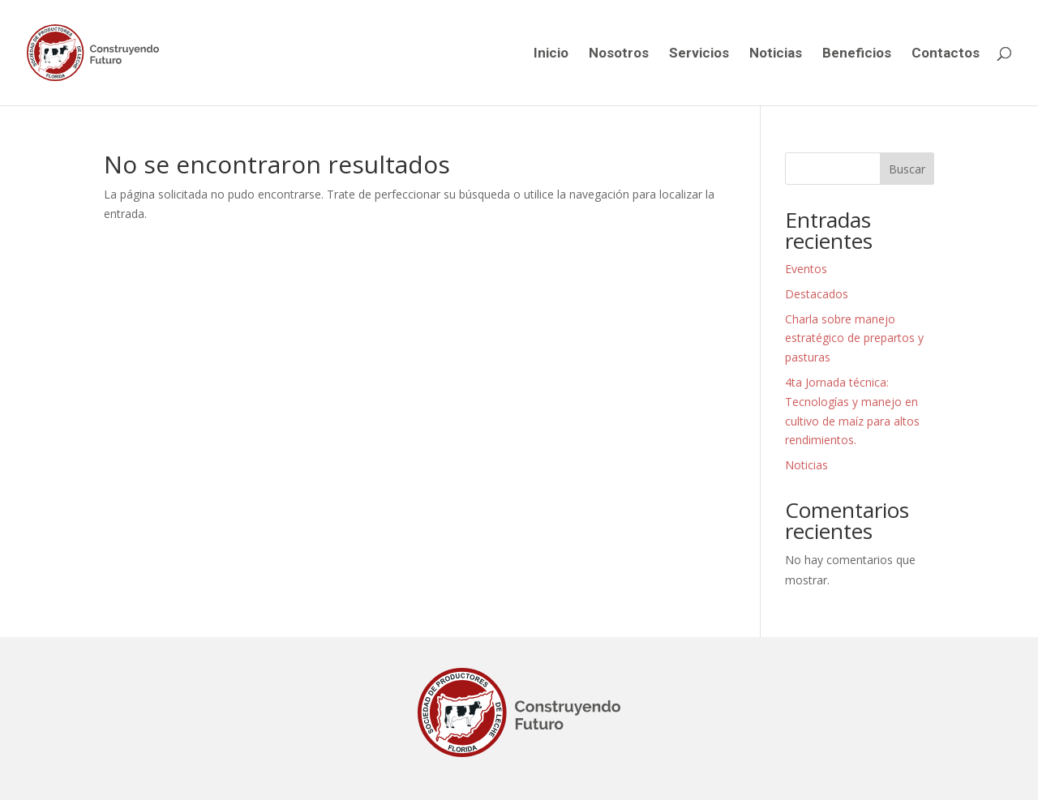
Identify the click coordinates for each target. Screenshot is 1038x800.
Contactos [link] (945, 54)
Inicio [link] (551, 54)
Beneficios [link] (856, 54)
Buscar (907, 169)
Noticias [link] (775, 54)
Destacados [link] (816, 294)
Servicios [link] (699, 54)
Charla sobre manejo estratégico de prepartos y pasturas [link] (854, 338)
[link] (119, 51)
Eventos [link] (806, 268)
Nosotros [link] (619, 54)
